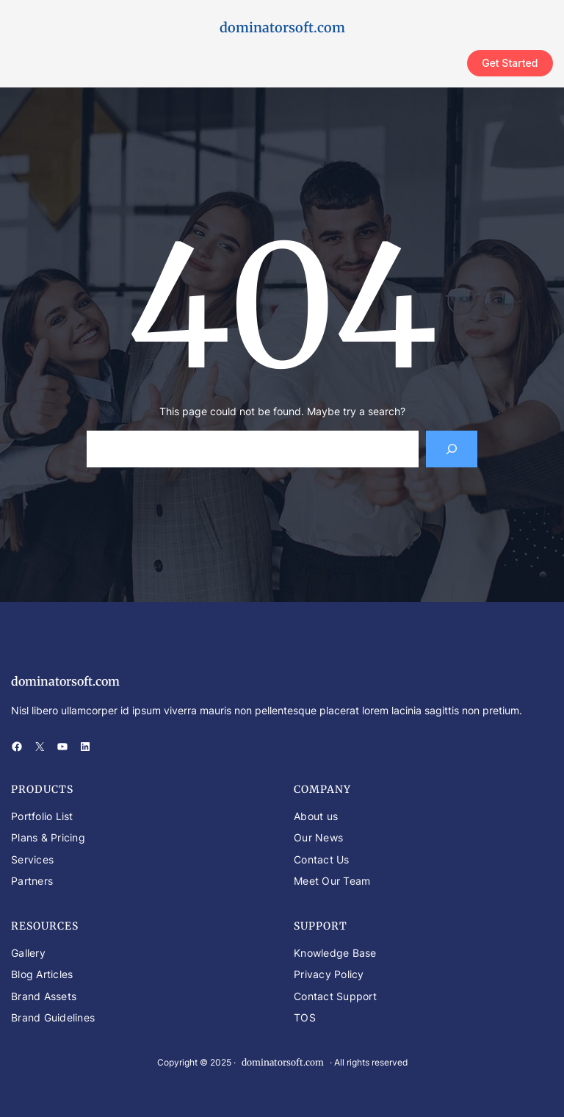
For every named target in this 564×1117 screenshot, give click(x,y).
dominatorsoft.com (282, 27)
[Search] (452, 449)
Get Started (510, 63)
